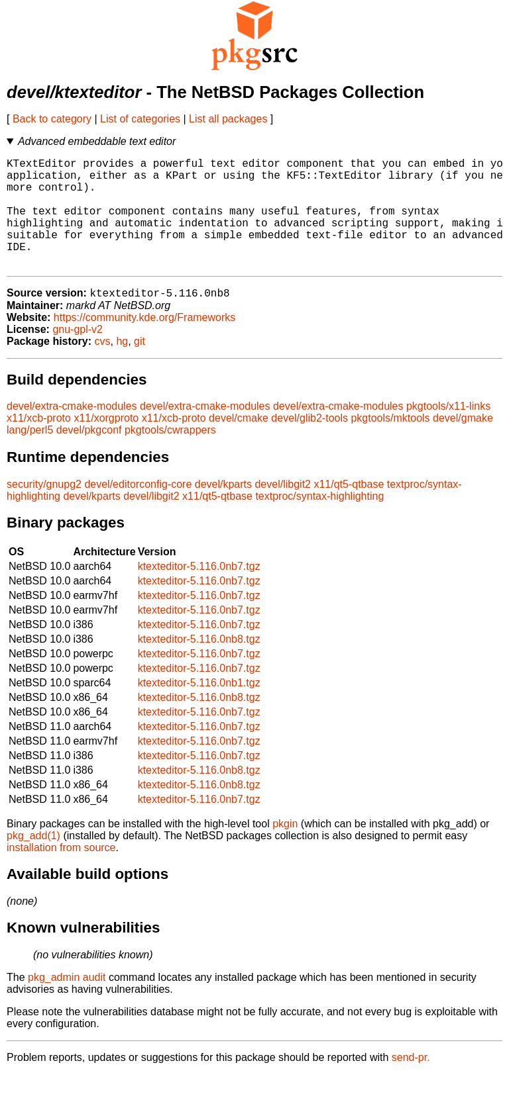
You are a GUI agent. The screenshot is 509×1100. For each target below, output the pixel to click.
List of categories (140, 118)
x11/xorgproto (106, 443)
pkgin (285, 849)
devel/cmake (238, 443)
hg (122, 367)
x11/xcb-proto (39, 443)
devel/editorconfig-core (138, 510)
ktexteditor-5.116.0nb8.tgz (199, 664)
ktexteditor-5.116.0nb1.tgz (199, 708)
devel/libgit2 (282, 510)
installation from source (61, 873)
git (139, 367)
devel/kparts (223, 510)
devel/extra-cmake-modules (72, 431)
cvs (103, 367)
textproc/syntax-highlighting (319, 521)
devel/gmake (463, 443)
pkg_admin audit (66, 1003)
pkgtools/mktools (390, 443)
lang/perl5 (30, 455)
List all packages (228, 118)
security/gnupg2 (44, 510)
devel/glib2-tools (309, 443)
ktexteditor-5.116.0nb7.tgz (199, 592)
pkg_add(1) (33, 861)
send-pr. (411, 1083)
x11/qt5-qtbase (348, 510)
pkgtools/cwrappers (170, 455)
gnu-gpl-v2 (77, 355)
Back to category (52, 118)
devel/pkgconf (89, 455)
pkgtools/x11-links (448, 431)
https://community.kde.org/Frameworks (144, 343)
